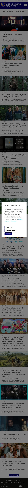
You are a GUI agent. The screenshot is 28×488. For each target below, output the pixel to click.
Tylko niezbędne (10, 230)
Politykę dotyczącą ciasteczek (13, 220)
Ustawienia (9, 227)
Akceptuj (8, 234)
